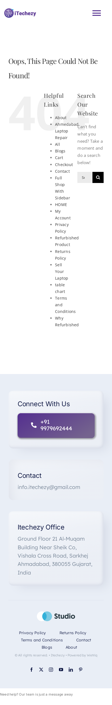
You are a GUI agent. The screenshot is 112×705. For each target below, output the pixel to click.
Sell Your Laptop (61, 271)
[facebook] (31, 670)
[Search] (98, 177)
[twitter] (41, 670)
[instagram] (51, 670)
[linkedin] (71, 670)
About (60, 117)
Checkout (64, 164)
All (57, 144)
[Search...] (84, 177)
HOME (61, 204)
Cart (59, 157)
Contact (62, 171)
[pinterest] (80, 670)
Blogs (60, 151)
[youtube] (61, 670)
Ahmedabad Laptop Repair (66, 131)
